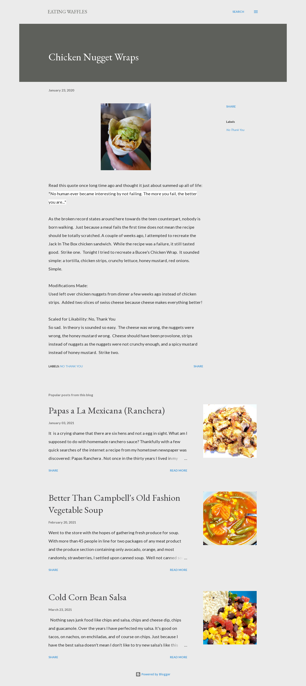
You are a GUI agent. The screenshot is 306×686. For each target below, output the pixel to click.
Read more (178, 470)
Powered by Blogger (153, 674)
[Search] (238, 11)
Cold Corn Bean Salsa (87, 597)
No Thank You (235, 130)
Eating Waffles (67, 11)
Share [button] (231, 106)
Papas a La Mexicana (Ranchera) (106, 410)
